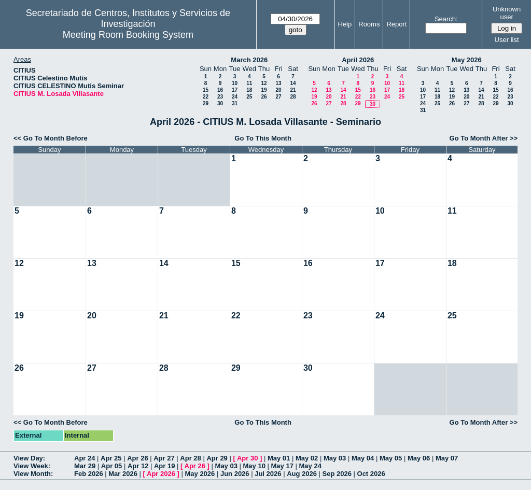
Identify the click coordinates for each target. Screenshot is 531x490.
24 (234, 97)
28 (293, 97)
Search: (446, 19)
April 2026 (358, 60)
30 (220, 103)
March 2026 (249, 60)
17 (234, 90)
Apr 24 (84, 458)
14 (293, 83)
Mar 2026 (122, 474)
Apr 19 (164, 466)
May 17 (282, 466)
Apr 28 (190, 458)
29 (205, 103)
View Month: (33, 474)
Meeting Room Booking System (128, 35)
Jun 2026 (234, 474)
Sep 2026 (337, 474)
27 (278, 97)
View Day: (29, 458)
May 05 (391, 458)
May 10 (254, 466)
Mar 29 (84, 466)
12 (264, 83)
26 (264, 97)
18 (249, 90)
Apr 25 (111, 458)
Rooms (369, 24)
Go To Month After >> (484, 138)
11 (249, 83)
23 (220, 97)
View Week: (31, 466)
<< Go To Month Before (50, 138)
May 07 (447, 458)
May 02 (307, 458)
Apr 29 (216, 458)
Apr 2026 (161, 474)
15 (205, 90)
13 (278, 83)
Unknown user (507, 13)
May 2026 (467, 60)
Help (345, 24)
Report (396, 24)
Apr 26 (137, 458)
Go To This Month (262, 138)
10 (234, 83)
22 (205, 97)
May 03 (335, 458)
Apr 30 (247, 458)
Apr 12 (138, 466)
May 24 (310, 466)
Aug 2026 (302, 474)
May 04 (363, 458)
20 (278, 90)
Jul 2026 (268, 474)
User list (507, 40)
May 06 (419, 458)
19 (264, 90)
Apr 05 (111, 466)
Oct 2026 (371, 474)
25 (249, 97)
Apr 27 (163, 458)
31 (234, 103)
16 (220, 90)
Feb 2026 (88, 474)
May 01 (279, 458)
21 (293, 90)
